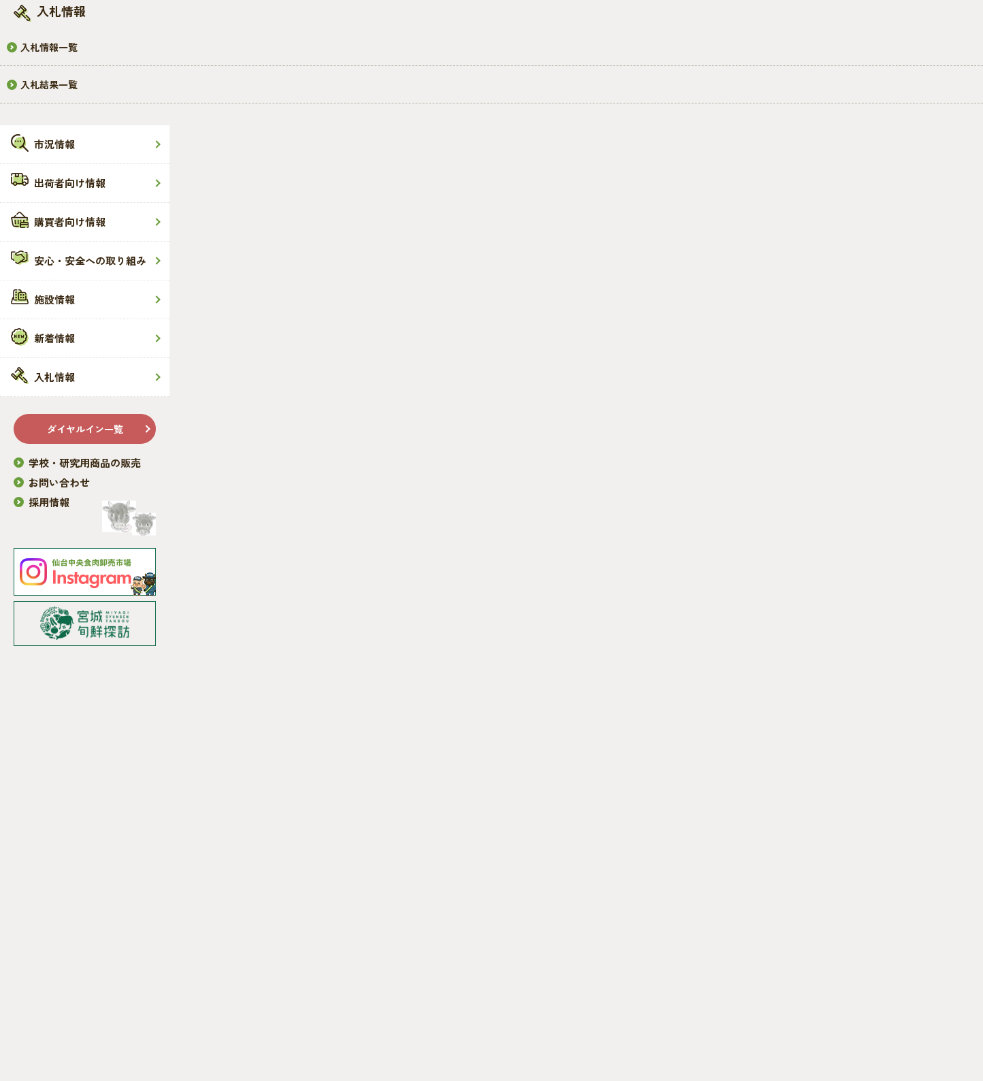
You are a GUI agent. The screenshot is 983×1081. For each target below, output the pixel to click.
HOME (252, 270)
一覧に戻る (481, 506)
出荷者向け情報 (70, 183)
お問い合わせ (59, 482)
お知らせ (809, 387)
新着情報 (54, 338)
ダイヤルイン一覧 (85, 429)
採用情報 (49, 502)
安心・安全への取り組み (90, 260)
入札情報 (54, 377)
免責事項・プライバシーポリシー (310, 1033)
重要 (798, 504)
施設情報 (54, 299)
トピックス (815, 426)
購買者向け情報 (70, 221)
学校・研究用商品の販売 (85, 462)
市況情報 (54, 144)
